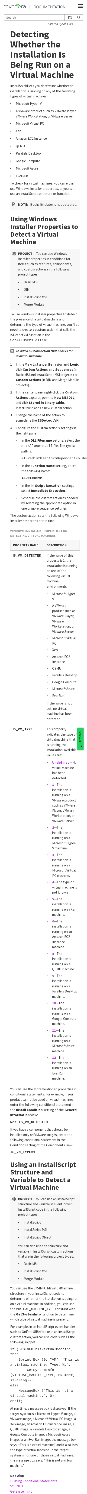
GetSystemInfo (21, 1491)
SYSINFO (16, 1486)
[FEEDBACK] (80, 739)
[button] (69, 17)
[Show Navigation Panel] (80, 6)
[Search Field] (43, 17)
